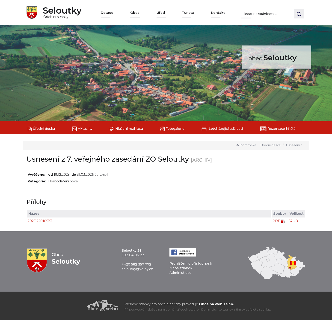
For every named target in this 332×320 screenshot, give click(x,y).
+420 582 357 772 (136, 264)
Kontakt (218, 13)
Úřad (161, 13)
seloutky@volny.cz (137, 269)
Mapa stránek (180, 268)
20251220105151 (40, 221)
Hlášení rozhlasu (126, 129)
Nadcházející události (222, 129)
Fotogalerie (172, 129)
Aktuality (82, 129)
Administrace (180, 273)
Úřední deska (41, 129)
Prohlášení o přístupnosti (190, 263)
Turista (188, 13)
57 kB (293, 221)
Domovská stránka (248, 145)
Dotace (107, 13)
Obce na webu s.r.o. (216, 304)
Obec (134, 13)
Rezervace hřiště (278, 128)
